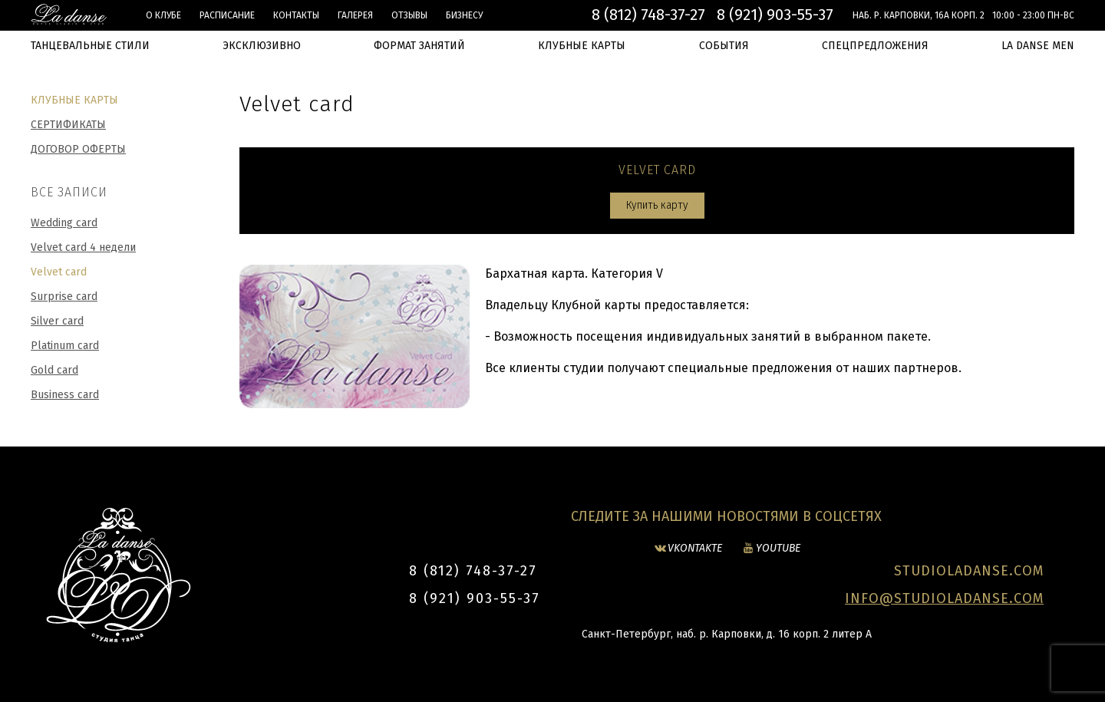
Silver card (57, 321)
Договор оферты (78, 149)
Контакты (296, 15)
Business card (65, 394)
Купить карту (657, 205)
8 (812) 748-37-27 (648, 14)
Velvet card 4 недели (83, 247)
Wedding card (64, 222)
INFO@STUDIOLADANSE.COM (944, 598)
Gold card (54, 370)
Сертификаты (68, 124)
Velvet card (59, 271)
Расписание (227, 15)
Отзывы (409, 15)
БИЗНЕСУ (464, 15)
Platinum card (65, 345)
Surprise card (64, 296)
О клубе (163, 15)
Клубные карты (74, 100)
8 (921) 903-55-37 (775, 14)
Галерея (355, 15)
